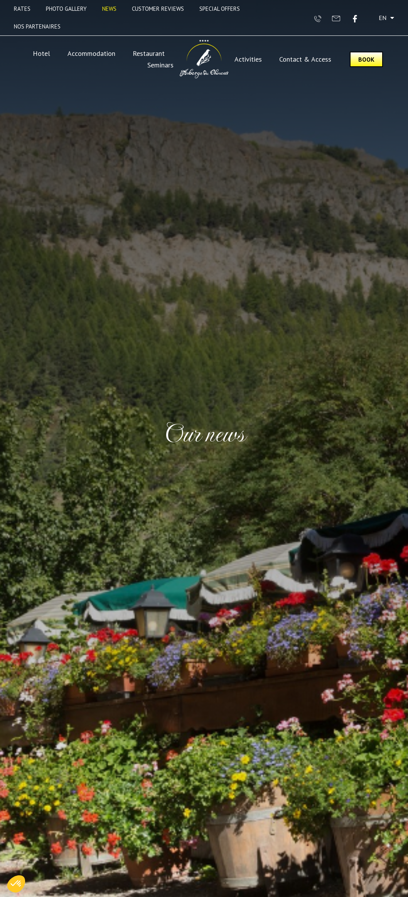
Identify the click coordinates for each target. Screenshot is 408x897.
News (109, 8)
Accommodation (91, 53)
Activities (248, 59)
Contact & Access (305, 59)
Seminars (160, 64)
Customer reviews (158, 8)
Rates (22, 8)
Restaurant (149, 53)
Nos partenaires (37, 26)
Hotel (41, 53)
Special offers (219, 8)
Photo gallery (66, 8)
